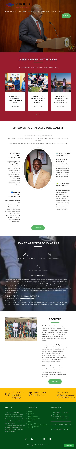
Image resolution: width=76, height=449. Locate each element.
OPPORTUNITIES (44, 11)
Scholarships (32, 420)
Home (30, 411)
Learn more (38, 227)
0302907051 (16, 395)
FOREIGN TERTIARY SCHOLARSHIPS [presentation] (50, 258)
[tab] (25, 255)
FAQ (29, 421)
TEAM (19, 11)
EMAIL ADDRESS (63, 392)
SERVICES (53, 11)
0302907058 (16, 398)
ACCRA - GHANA (40, 392)
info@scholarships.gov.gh (66, 395)
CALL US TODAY (17, 392)
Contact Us (31, 428)
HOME (7, 11)
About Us (31, 413)
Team (29, 415)
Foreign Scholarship (34, 418)
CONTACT (61, 11)
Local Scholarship (33, 416)
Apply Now (66, 16)
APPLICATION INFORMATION (31, 11)
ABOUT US (13, 11)
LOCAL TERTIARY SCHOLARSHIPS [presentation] (25, 258)
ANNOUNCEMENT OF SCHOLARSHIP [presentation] (38, 270)
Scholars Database (33, 423)
